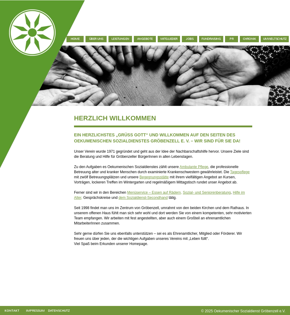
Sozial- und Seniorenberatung (207, 192)
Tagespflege (240, 172)
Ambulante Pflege (194, 167)
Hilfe (236, 192)
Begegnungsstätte (154, 177)
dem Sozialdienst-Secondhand (143, 198)
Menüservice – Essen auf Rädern (154, 192)
